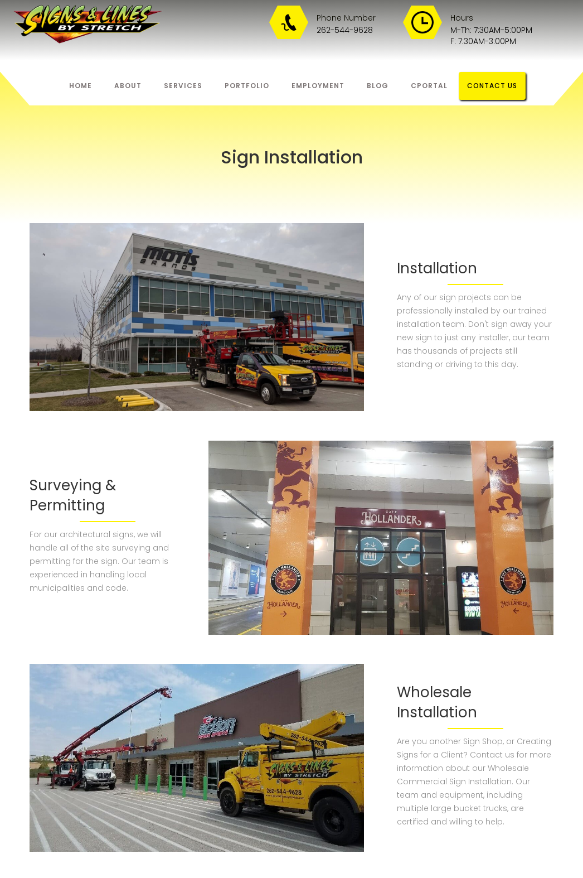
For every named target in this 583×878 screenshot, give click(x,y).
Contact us (492, 85)
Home (80, 85)
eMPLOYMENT (318, 85)
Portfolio (247, 85)
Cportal (429, 85)
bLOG (377, 85)
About (128, 85)
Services (183, 85)
